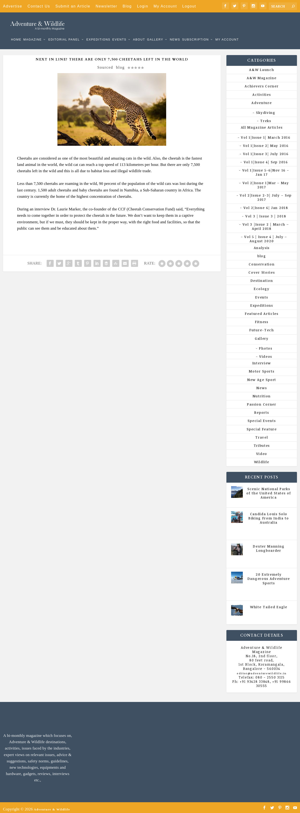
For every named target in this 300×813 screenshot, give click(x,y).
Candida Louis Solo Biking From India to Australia (268, 514)
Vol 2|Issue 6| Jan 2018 (266, 204)
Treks (265, 117)
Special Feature (262, 426)
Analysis (262, 244)
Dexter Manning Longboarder (268, 545)
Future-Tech (261, 326)
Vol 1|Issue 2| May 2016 (266, 142)
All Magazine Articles (262, 124)
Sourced (105, 64)
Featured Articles (261, 310)
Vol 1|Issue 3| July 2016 (266, 150)
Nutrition (262, 393)
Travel (261, 434)
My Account (165, 6)
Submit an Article (72, 6)
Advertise (12, 6)
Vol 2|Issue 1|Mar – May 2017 (266, 181)
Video (261, 450)
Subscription (195, 32)
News (175, 32)
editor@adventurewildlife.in (261, 670)
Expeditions (98, 32)
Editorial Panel (64, 32)
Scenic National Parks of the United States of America (268, 489)
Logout (189, 6)
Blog (127, 6)
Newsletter (106, 6)
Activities (261, 91)
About (139, 32)
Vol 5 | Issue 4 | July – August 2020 (265, 235)
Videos (265, 353)
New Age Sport (261, 376)
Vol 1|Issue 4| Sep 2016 (266, 159)
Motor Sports (261, 368)
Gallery (155, 32)
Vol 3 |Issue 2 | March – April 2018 (266, 223)
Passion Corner (261, 401)
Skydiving (265, 109)
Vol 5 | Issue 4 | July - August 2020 (270, 527)
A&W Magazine (261, 74)
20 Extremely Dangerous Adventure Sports (269, 575)
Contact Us (39, 6)
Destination (262, 277)
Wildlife (262, 458)
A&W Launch (261, 66)
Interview (261, 360)
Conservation (261, 261)
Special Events (262, 417)
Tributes (262, 442)
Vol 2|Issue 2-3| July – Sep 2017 (266, 194)
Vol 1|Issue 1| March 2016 (265, 134)
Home (16, 32)
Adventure (261, 99)
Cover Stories (261, 269)
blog (120, 64)
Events (119, 32)
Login (142, 6)
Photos (265, 345)
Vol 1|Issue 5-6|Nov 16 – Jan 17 (265, 169)
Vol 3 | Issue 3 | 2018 (265, 213)
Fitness (261, 318)
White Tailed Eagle (268, 603)
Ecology (262, 285)
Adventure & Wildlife (52, 806)
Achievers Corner (261, 83)
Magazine (32, 32)
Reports (261, 409)
